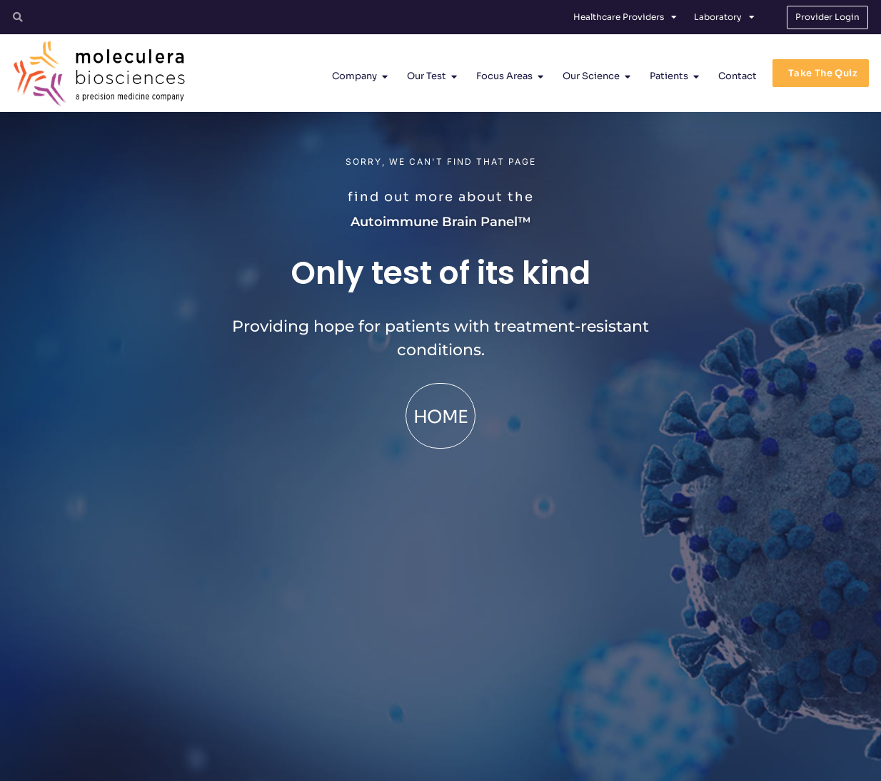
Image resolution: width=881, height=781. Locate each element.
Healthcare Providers (625, 17)
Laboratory (724, 17)
